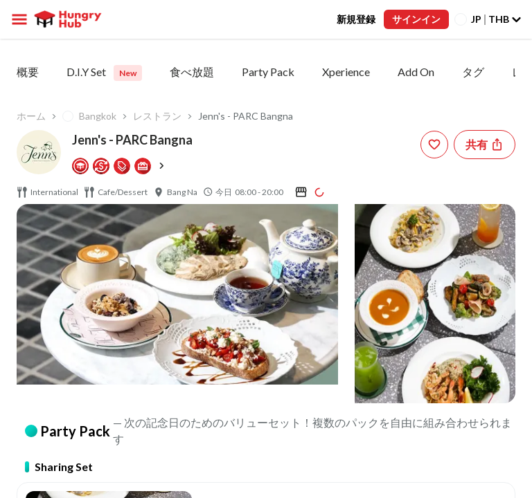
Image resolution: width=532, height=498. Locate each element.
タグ (473, 71)
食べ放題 (192, 71)
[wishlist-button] (434, 144)
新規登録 (356, 19)
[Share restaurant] (484, 144)
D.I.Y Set (104, 73)
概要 (28, 71)
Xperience (346, 71)
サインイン (416, 19)
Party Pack (268, 71)
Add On (416, 71)
